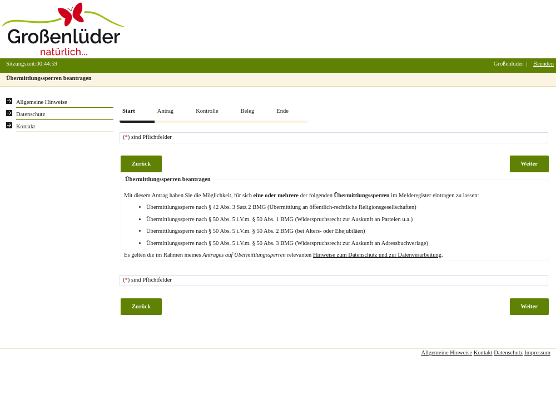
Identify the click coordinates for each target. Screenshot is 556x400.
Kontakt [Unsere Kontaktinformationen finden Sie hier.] (25, 126)
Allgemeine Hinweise (446, 352)
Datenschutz (508, 352)
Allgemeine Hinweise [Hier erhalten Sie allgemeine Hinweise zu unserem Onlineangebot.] (41, 102)
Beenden (543, 64)
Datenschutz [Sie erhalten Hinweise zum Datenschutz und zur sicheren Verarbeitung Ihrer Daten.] (30, 114)
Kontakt (483, 352)
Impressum (537, 352)
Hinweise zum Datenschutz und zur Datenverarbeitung (377, 255)
